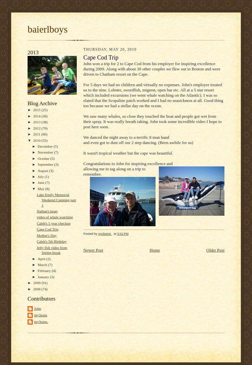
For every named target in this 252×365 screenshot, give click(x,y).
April (42, 259)
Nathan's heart (47, 211)
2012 (37, 128)
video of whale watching (55, 217)
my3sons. (41, 322)
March (43, 265)
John (37, 308)
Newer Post (93, 250)
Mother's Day (47, 235)
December (46, 146)
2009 (37, 283)
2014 (37, 116)
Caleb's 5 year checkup (54, 223)
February (45, 271)
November (46, 152)
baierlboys (48, 29)
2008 (37, 289)
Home (155, 250)
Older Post (215, 250)
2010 (37, 140)
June (41, 182)
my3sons (40, 315)
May (41, 189)
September (46, 164)
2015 (37, 110)
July (41, 177)
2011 (37, 134)
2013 (37, 122)
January (44, 277)
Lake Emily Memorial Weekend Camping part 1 (56, 200)
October (44, 158)
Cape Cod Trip (47, 229)
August (43, 171)
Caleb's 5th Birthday (52, 241)
